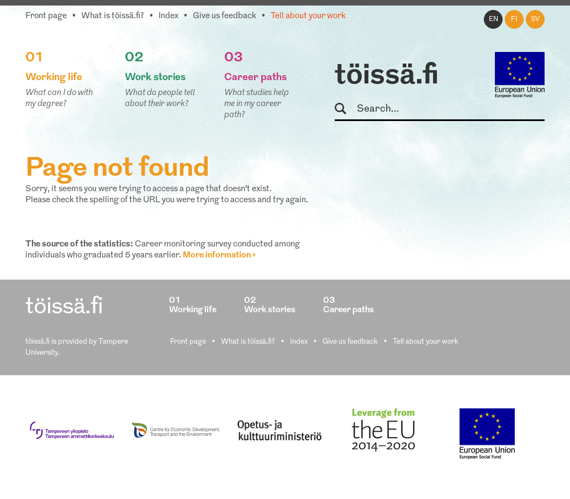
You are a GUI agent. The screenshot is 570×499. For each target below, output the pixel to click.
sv (535, 19)
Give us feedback (224, 16)
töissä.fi (387, 76)
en (493, 19)
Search (345, 109)
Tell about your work (308, 16)
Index (168, 16)
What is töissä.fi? (112, 16)
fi (514, 19)
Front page (46, 16)
